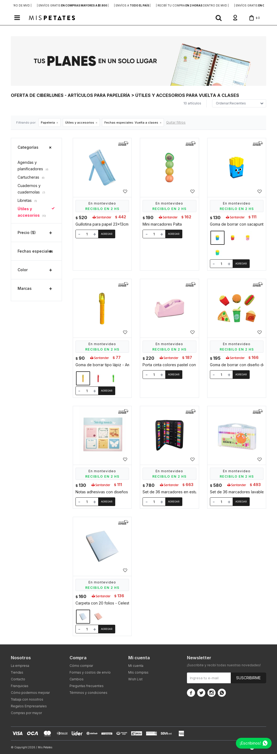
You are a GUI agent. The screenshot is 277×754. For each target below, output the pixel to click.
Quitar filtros (176, 122)
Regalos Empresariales (29, 706)
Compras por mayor (26, 713)
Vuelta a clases (131, 122)
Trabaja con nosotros (27, 699)
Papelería (48, 122)
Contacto (18, 679)
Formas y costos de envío (90, 672)
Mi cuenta (135, 666)
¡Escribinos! (250, 743)
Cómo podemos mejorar (30, 693)
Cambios (77, 679)
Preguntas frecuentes (87, 686)
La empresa (20, 666)
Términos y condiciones (88, 693)
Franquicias (19, 686)
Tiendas (17, 672)
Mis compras (138, 672)
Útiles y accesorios (79, 122)
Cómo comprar (81, 666)
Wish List (135, 679)
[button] (218, 17)
